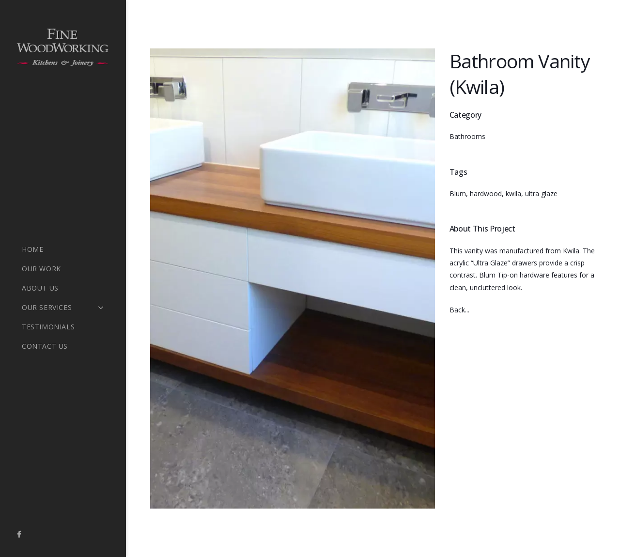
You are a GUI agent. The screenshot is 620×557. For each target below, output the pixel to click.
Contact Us (45, 346)
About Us (40, 288)
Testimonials (48, 326)
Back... (459, 309)
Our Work (41, 268)
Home (32, 249)
